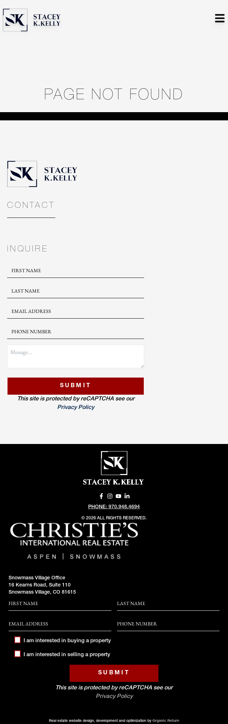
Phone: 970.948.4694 (114, 507)
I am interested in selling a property (62, 655)
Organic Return (165, 721)
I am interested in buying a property (62, 641)
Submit (76, 386)
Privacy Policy (75, 408)
